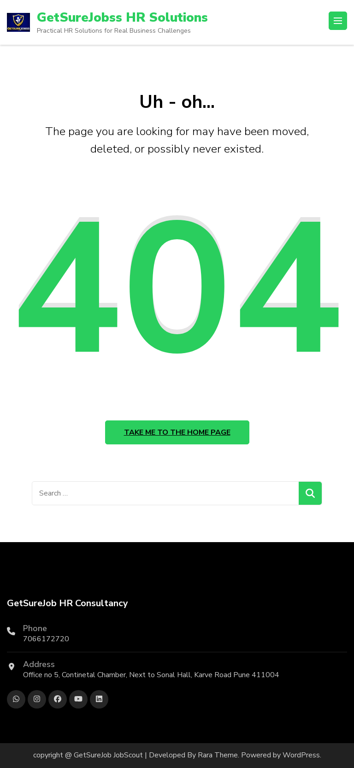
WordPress (301, 755)
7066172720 (46, 639)
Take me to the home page (177, 432)
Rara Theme (218, 755)
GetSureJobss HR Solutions (122, 17)
